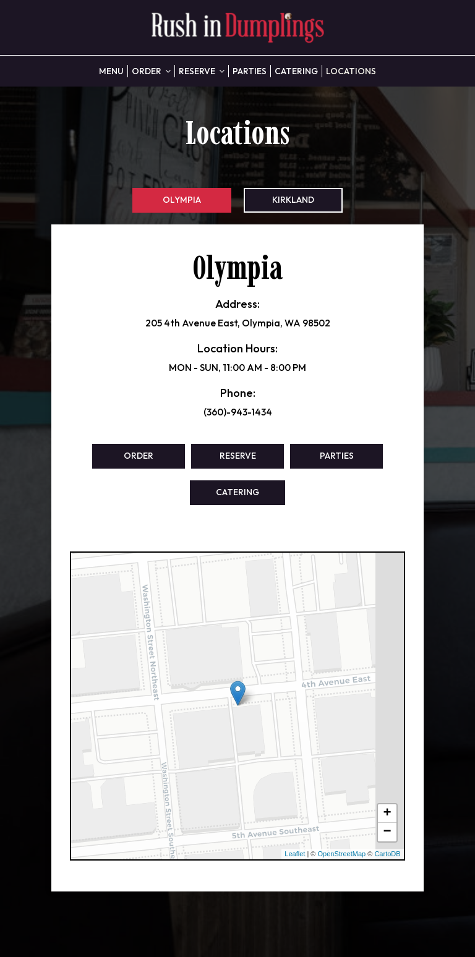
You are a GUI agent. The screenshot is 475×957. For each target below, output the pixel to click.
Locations (351, 71)
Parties (250, 71)
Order (151, 71)
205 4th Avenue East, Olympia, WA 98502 (237, 323)
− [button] (387, 832)
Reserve (202, 71)
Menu (111, 71)
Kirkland (293, 199)
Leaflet (295, 853)
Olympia (182, 199)
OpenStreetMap (342, 853)
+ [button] (387, 813)
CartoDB (387, 853)
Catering (296, 71)
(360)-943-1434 (237, 412)
